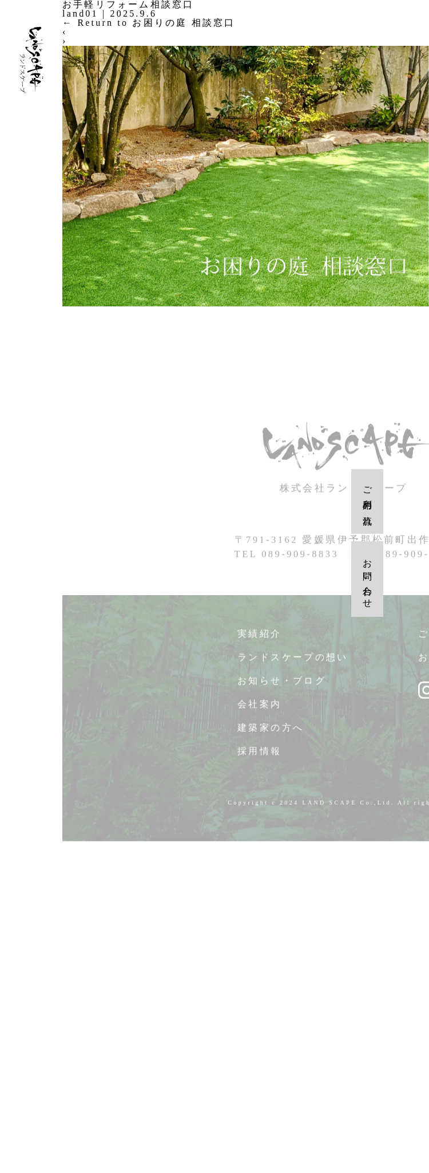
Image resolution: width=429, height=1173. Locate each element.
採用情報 (259, 758)
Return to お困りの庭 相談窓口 (148, 22)
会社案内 (259, 711)
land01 (80, 13)
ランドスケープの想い (293, 664)
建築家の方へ (270, 734)
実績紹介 (259, 640)
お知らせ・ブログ (282, 687)
